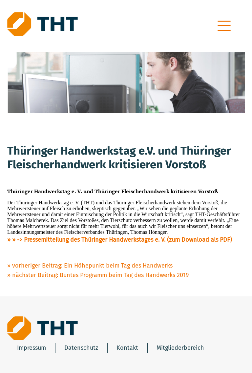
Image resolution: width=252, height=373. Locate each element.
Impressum (31, 347)
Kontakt (127, 347)
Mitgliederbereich (180, 347)
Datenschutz (81, 347)
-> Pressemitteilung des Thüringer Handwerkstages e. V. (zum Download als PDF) (124, 239)
